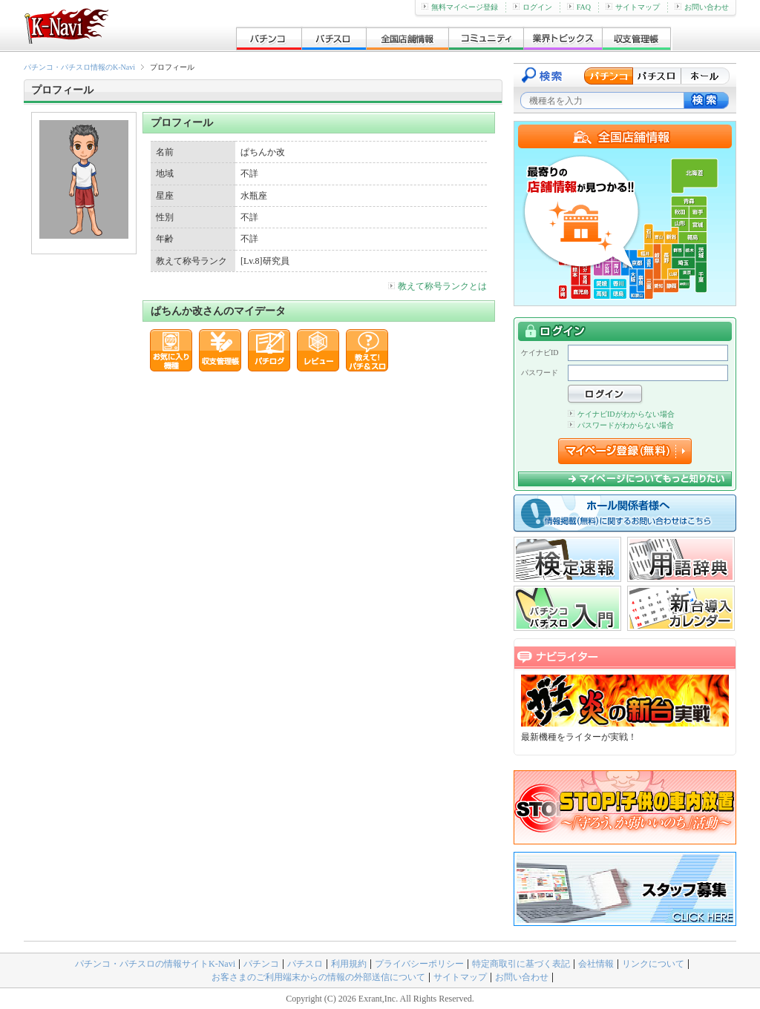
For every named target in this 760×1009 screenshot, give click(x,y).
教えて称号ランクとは (437, 286)
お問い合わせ (702, 7)
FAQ (579, 7)
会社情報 (596, 964)
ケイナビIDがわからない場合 (621, 414)
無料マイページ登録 (460, 7)
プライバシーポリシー (419, 964)
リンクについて (653, 964)
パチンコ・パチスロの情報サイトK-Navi (155, 964)
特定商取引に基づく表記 (521, 964)
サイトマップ (633, 7)
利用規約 (349, 964)
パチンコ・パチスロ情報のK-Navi (79, 67)
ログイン (532, 7)
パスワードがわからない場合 (621, 425)
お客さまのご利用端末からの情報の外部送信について (318, 977)
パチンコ (261, 964)
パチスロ (305, 964)
